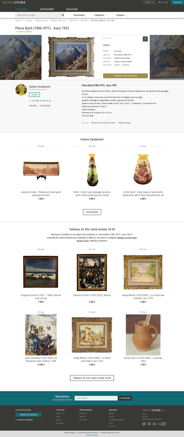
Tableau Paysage (124, 123)
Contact (144, 417)
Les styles (112, 426)
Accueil (144, 414)
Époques (59, 420)
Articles (111, 416)
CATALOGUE (21, 9)
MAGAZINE (72, 9)
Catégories (59, 413)
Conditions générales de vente (110, 432)
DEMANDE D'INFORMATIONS (125, 75)
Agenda (111, 413)
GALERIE (32, 106)
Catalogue (28, 20)
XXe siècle (84, 20)
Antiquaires (83, 413)
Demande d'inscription (25, 419)
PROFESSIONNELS (85, 410)
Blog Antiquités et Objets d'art (152, 419)
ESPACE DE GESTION (28, 414)
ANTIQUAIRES (47, 9)
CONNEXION (177, 2)
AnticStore (18, 20)
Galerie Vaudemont (39, 86)
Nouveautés (79, 15)
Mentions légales (69, 432)
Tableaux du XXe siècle (58, 20)
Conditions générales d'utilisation (87, 432)
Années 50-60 (73, 20)
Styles (58, 416)
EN (163, 2)
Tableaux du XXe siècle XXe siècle (103, 123)
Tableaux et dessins (41, 20)
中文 (166, 2)
